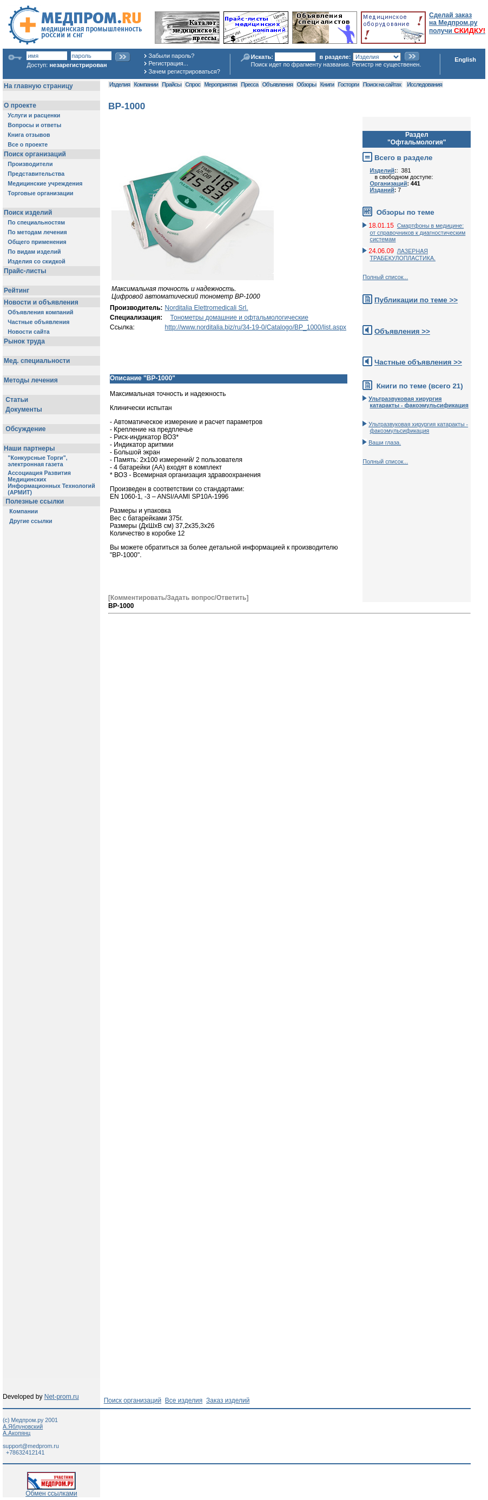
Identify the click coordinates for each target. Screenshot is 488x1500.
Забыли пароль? (172, 55)
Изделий (382, 170)
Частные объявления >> (418, 362)
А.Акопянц (16, 1433)
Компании (146, 84)
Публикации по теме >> (416, 300)
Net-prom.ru (61, 1396)
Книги (327, 84)
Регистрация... (168, 63)
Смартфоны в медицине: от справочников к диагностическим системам (418, 232)
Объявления (277, 84)
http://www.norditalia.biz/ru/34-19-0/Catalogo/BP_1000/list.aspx (256, 327)
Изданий (382, 190)
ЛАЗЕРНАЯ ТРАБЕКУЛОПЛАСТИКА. (403, 254)
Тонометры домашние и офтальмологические (239, 317)
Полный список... (385, 277)
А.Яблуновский (23, 1426)
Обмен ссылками (51, 1490)
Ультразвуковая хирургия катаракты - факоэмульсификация (418, 427)
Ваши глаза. (384, 442)
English (465, 59)
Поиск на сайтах (382, 84)
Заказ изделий (227, 1400)
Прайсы (171, 84)
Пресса (249, 84)
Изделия (119, 84)
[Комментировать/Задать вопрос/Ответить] (178, 598)
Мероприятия (220, 84)
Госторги (348, 84)
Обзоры (307, 84)
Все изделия (183, 1400)
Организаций (388, 183)
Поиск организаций (133, 1400)
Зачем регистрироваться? (184, 71)
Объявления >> (402, 331)
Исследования (424, 84)
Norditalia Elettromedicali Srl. (206, 308)
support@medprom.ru (31, 1446)
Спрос (192, 84)
